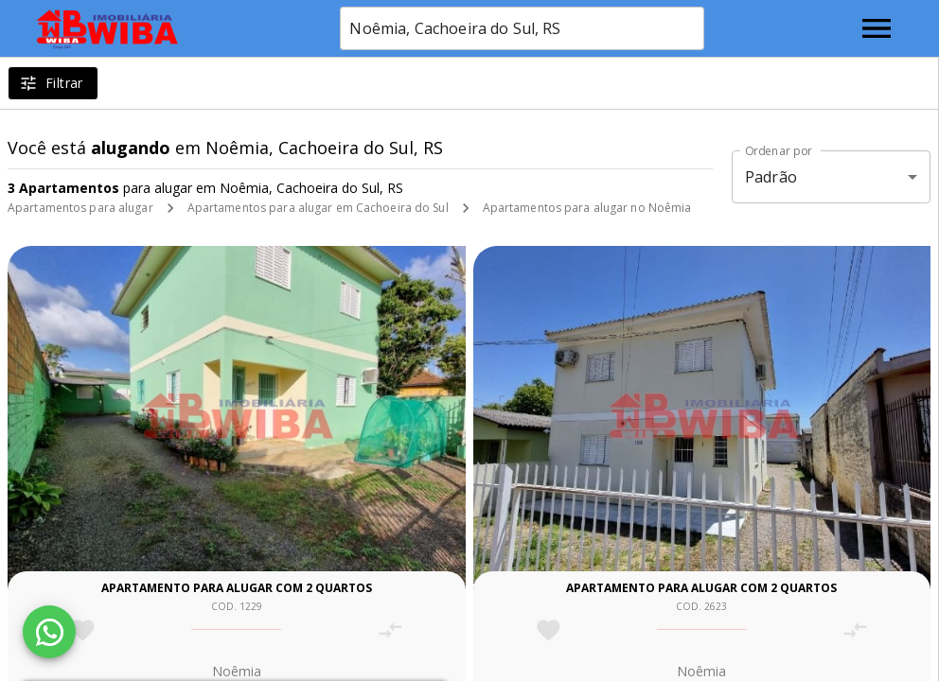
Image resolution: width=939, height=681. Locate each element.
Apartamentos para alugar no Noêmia (587, 208)
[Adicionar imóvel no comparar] (390, 630)
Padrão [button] (771, 176)
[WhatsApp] (49, 631)
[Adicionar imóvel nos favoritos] (82, 630)
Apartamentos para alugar (80, 208)
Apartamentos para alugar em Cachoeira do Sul (318, 208)
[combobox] (522, 28)
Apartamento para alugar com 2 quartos (236, 588)
